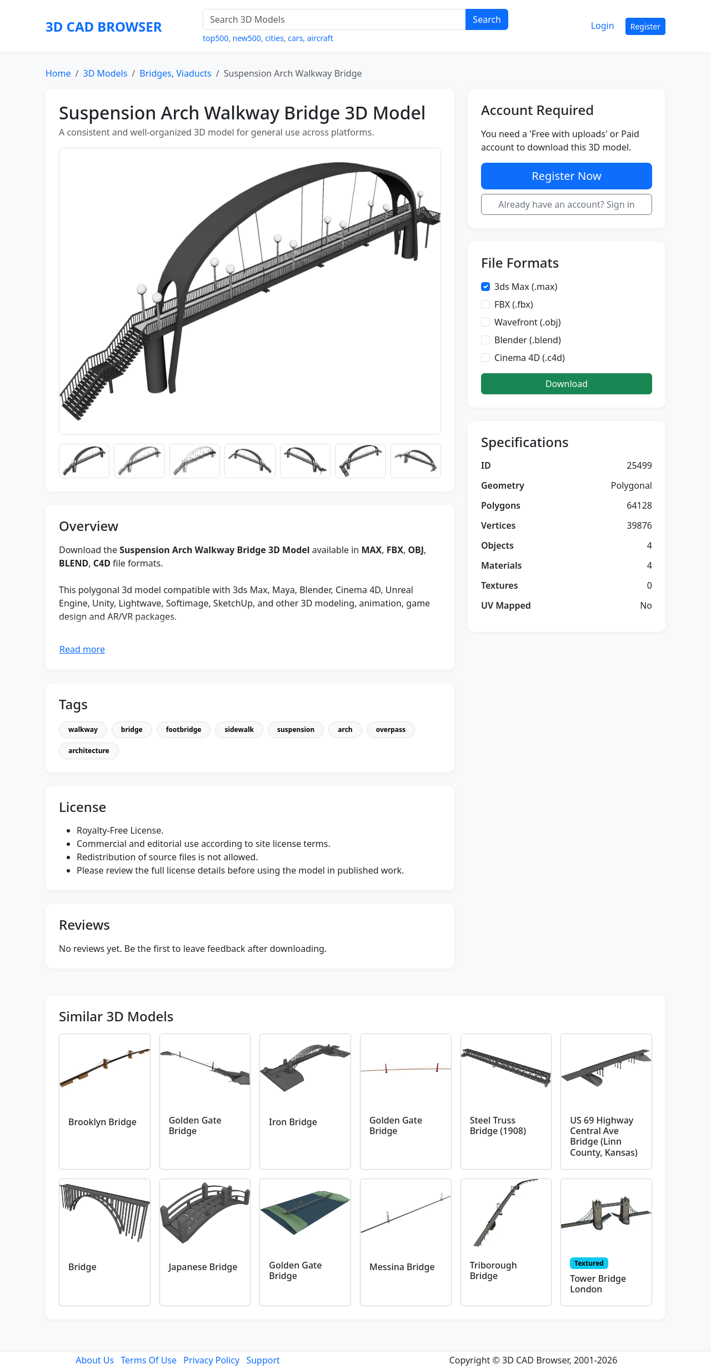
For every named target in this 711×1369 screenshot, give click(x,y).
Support (262, 1360)
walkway (83, 729)
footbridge (184, 729)
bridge (132, 729)
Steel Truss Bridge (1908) (498, 1125)
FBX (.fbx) (513, 304)
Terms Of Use (149, 1360)
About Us (95, 1360)
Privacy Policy (211, 1360)
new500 (247, 38)
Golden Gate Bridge (195, 1125)
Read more (82, 649)
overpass (390, 729)
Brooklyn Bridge (102, 1122)
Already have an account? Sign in (566, 204)
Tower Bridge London (598, 1283)
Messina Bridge (402, 1267)
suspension (295, 729)
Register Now (566, 175)
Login (602, 25)
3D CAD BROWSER (104, 26)
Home (58, 73)
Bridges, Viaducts (175, 73)
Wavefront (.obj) (527, 322)
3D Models (105, 73)
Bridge (82, 1267)
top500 (215, 38)
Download (566, 384)
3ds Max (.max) (525, 286)
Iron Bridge (293, 1122)
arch (345, 729)
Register (645, 26)
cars (295, 38)
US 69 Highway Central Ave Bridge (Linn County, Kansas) (603, 1136)
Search (487, 19)
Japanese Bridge (203, 1267)
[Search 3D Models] (334, 19)
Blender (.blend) (527, 340)
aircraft (320, 38)
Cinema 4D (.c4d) (529, 358)
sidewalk (239, 729)
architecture (88, 750)
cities (274, 38)
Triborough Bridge (493, 1270)
